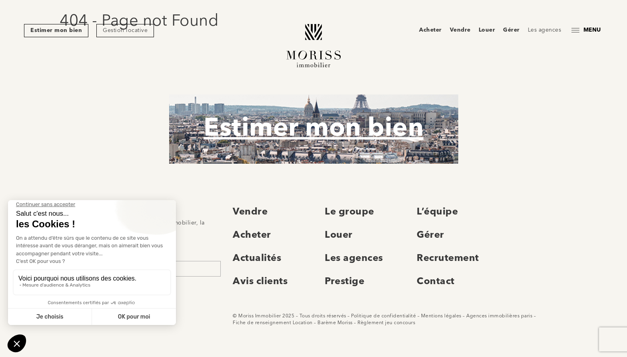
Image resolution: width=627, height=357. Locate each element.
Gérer (511, 30)
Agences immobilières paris (499, 316)
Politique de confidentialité (383, 316)
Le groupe (349, 212)
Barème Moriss (335, 323)
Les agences (544, 30)
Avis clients (260, 282)
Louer (487, 30)
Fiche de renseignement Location (273, 323)
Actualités (257, 258)
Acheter (430, 30)
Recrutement (448, 258)
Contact (436, 282)
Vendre (460, 30)
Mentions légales (441, 316)
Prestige (344, 282)
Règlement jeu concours (386, 323)
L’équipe (437, 212)
